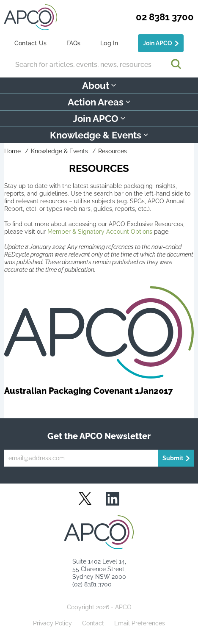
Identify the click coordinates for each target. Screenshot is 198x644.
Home (12, 151)
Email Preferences (139, 623)
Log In (109, 43)
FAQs (73, 43)
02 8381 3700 (165, 16)
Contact (93, 623)
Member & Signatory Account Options (99, 231)
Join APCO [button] (99, 118)
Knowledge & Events (59, 151)
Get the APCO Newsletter (99, 436)
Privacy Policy (52, 623)
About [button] (99, 85)
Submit (172, 458)
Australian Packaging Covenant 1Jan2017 (88, 391)
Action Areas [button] (99, 102)
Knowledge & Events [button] (99, 135)
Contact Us (30, 43)
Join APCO (157, 43)
